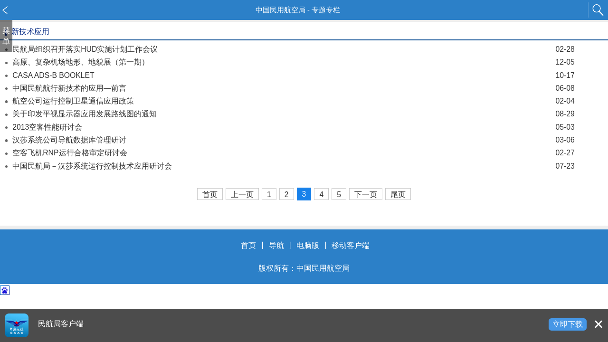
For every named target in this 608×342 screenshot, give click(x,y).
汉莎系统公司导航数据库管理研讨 (293, 139)
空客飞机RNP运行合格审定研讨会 (293, 152)
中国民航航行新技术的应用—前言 (293, 88)
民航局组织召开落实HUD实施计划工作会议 (293, 49)
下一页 (365, 194)
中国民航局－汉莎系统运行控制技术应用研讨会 (293, 166)
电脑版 (307, 245)
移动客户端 (351, 245)
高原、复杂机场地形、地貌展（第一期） (293, 62)
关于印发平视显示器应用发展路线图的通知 (293, 113)
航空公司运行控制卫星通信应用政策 (293, 101)
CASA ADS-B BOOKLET (293, 75)
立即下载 (567, 324)
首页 (210, 194)
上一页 (242, 194)
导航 (276, 245)
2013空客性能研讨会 (293, 127)
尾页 (398, 194)
